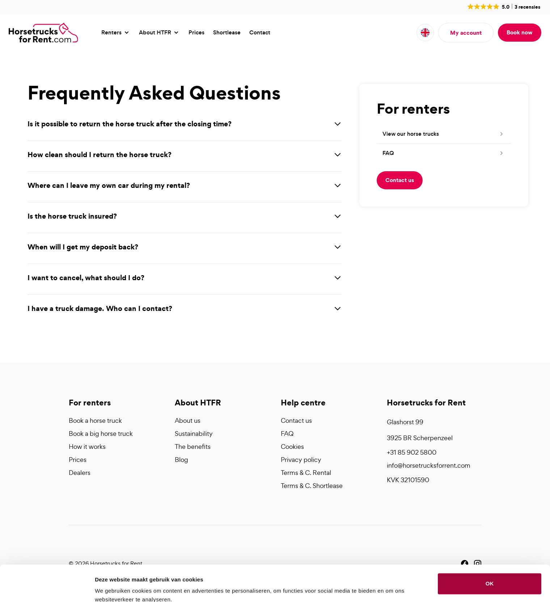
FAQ (287, 433)
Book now (520, 32)
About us (187, 420)
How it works (87, 446)
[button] (503, 6)
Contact (259, 32)
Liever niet (489, 575)
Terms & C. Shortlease (312, 485)
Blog (181, 459)
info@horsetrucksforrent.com (428, 465)
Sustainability (194, 433)
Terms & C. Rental (306, 472)
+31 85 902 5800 (411, 452)
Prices (196, 32)
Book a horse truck (95, 420)
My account (466, 33)
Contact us (399, 180)
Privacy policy (301, 459)
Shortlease (227, 32)
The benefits (193, 446)
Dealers (79, 472)
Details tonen (112, 588)
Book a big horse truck (101, 433)
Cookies (292, 446)
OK (490, 552)
